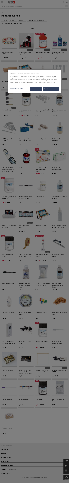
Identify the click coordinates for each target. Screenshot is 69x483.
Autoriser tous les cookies (51, 88)
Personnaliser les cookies (16, 88)
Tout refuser (36, 88)
